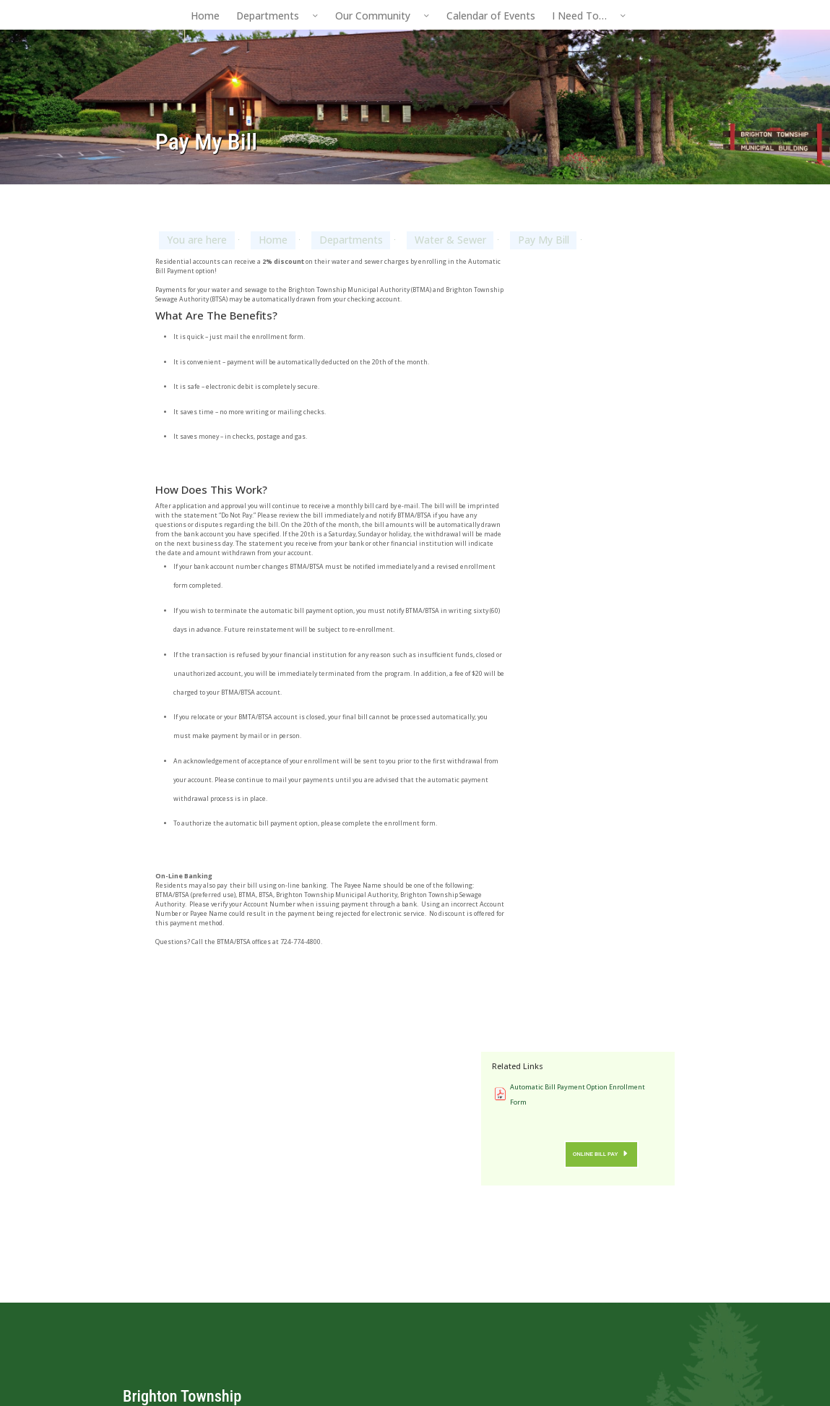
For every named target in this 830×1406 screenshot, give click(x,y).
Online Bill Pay (616, 381)
